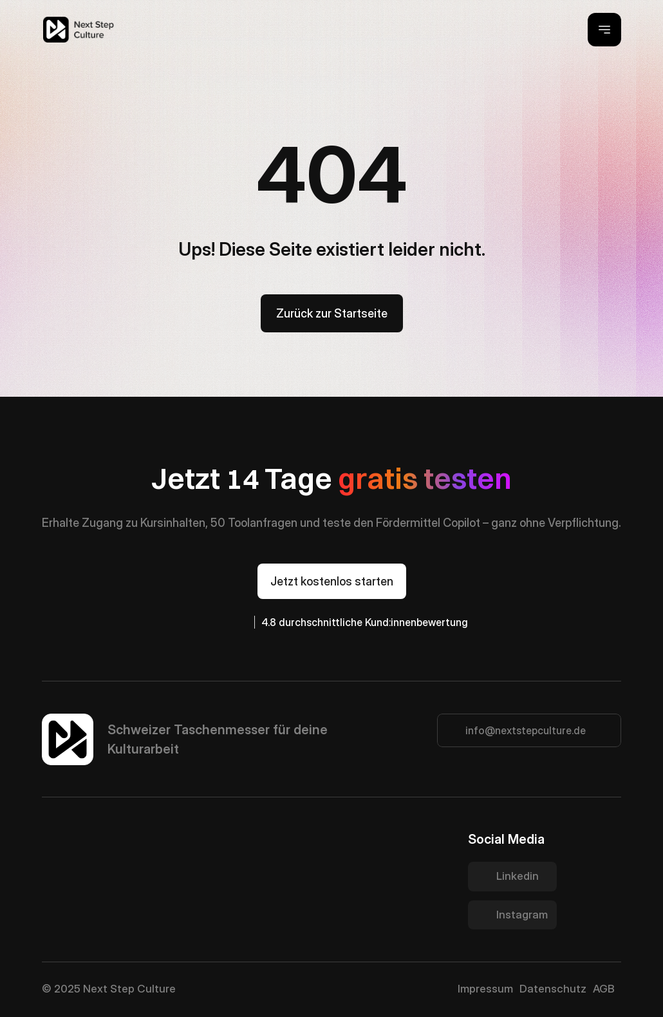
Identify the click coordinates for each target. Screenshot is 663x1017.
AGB (604, 988)
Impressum (485, 988)
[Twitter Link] (512, 876)
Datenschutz (552, 988)
